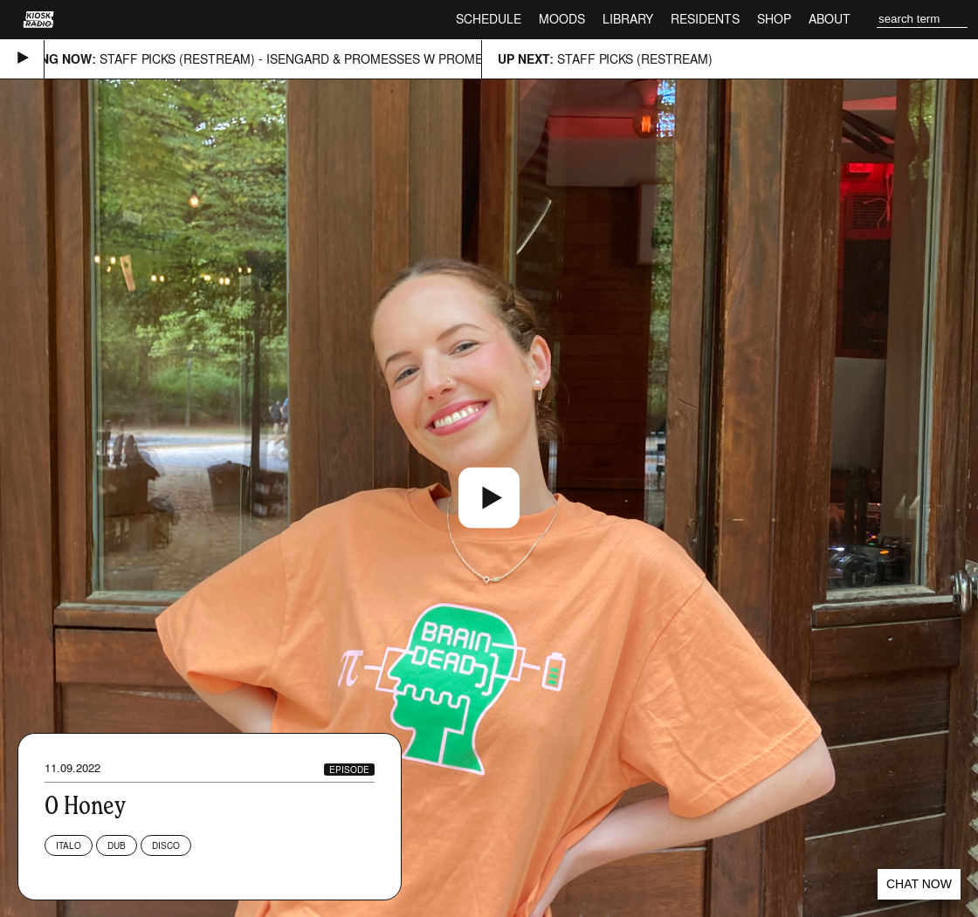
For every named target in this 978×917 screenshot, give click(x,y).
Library (628, 18)
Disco (166, 845)
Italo (68, 845)
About (830, 18)
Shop (774, 18)
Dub (116, 845)
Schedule (488, 18)
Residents (705, 18)
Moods (562, 18)
